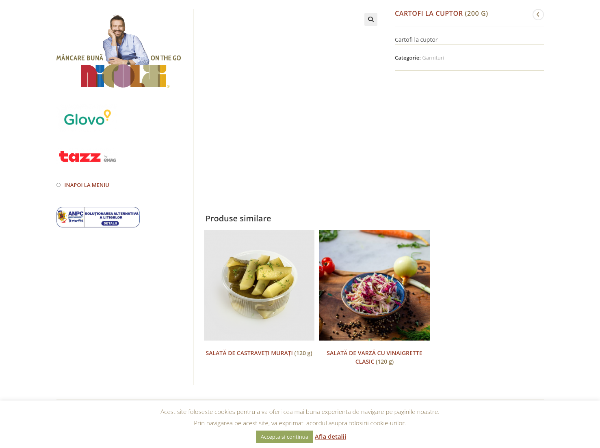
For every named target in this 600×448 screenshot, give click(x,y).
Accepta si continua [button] (284, 436)
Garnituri (433, 57)
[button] (370, 19)
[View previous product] (538, 14)
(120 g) (259, 353)
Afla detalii (330, 436)
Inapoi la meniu (87, 185)
